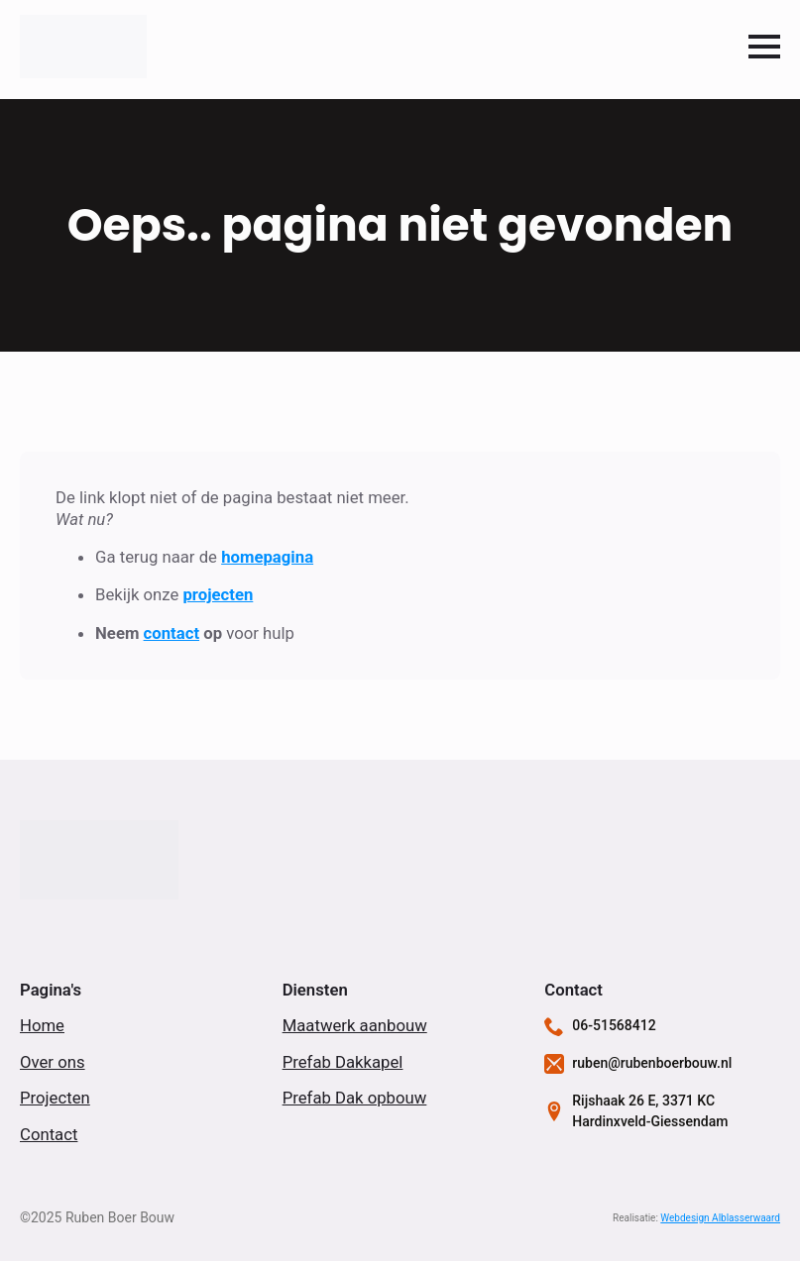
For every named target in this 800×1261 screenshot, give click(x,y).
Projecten (55, 1097)
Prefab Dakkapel (343, 1062)
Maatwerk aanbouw (355, 1025)
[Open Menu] (764, 46)
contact (172, 633)
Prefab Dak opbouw (355, 1097)
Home (42, 1025)
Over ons (52, 1062)
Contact (48, 1134)
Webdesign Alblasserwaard (720, 1217)
